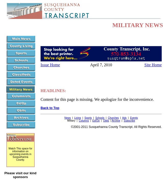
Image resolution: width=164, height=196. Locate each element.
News (67, 117)
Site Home (153, 65)
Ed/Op (95, 120)
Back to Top (50, 108)
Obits (106, 120)
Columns (84, 120)
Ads (124, 117)
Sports (88, 117)
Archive (116, 120)
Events (134, 117)
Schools (100, 117)
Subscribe (129, 120)
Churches (113, 117)
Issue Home (50, 65)
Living (77, 117)
